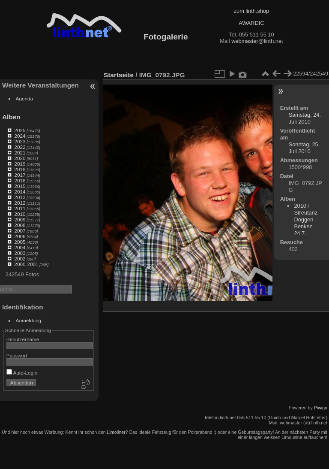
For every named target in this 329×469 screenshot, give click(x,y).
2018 (19, 169)
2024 (19, 136)
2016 (19, 180)
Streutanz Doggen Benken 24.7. (305, 222)
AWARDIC (251, 23)
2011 (19, 208)
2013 (19, 197)
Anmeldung (29, 320)
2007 (19, 230)
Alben (11, 117)
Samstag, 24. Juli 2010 (305, 118)
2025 (19, 130)
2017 (19, 175)
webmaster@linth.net (257, 41)
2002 (19, 258)
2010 (19, 214)
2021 (19, 152)
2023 (19, 141)
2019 (19, 163)
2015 (19, 186)
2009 (19, 219)
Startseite (119, 75)
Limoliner (116, 432)
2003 (19, 253)
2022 (19, 147)
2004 (19, 247)
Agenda (24, 98)
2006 (19, 236)
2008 (19, 225)
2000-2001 (26, 264)
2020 (19, 158)
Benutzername (22, 339)
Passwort (16, 355)
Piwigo (320, 407)
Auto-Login (22, 372)
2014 (19, 191)
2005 (19, 242)
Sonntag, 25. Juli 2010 (304, 147)
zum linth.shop (251, 11)
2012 (19, 203)
